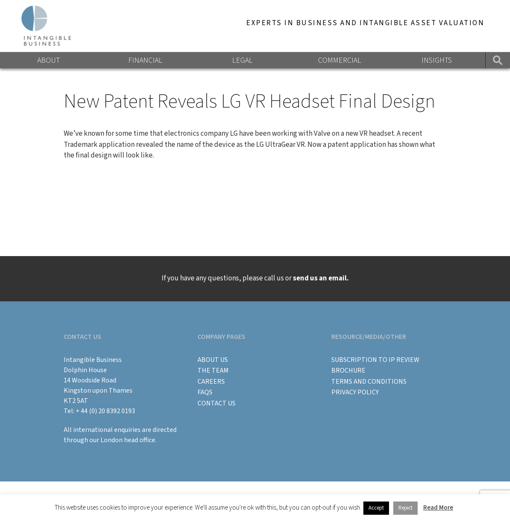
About (48, 60)
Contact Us (217, 403)
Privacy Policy (355, 392)
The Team (213, 370)
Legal (242, 60)
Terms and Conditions (369, 381)
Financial (145, 60)
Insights (437, 60)
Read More (438, 507)
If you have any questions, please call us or (255, 278)
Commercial (339, 60)
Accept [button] (376, 508)
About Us (213, 360)
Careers (211, 381)
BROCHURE (348, 370)
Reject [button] (405, 508)
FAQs (205, 392)
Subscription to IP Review (375, 360)
